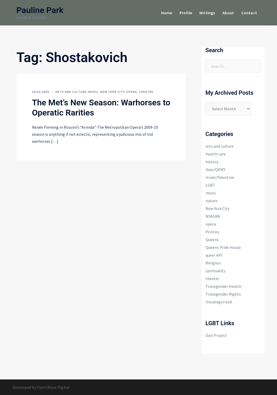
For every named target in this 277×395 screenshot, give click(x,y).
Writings (207, 12)
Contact (249, 12)
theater (146, 92)
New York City (112, 92)
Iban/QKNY (215, 169)
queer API (214, 255)
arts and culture (71, 92)
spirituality (215, 270)
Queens (212, 239)
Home (166, 12)
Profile (186, 12)
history (212, 161)
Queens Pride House (223, 247)
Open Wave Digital (53, 387)
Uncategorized (219, 301)
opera (131, 92)
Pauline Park (39, 10)
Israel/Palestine (220, 177)
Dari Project (216, 335)
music (93, 92)
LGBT (210, 185)
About (228, 12)
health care (216, 153)
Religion (213, 262)
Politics (212, 231)
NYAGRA (213, 216)
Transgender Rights (223, 294)
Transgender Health (223, 286)
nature (211, 200)
